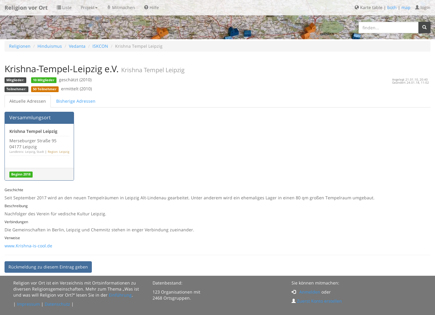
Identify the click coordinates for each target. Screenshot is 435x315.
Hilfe (151, 7)
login (422, 7)
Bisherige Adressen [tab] (75, 101)
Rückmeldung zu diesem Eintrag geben (48, 267)
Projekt (89, 7)
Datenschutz (57, 304)
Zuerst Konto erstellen (319, 301)
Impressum (28, 304)
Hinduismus (49, 46)
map (406, 7)
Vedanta (77, 46)
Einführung (120, 295)
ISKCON (100, 46)
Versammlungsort (30, 117)
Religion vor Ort (26, 7)
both (392, 7)
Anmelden (309, 292)
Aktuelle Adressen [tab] (27, 101)
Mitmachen (121, 7)
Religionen (20, 46)
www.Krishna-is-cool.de (28, 246)
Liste (64, 7)
